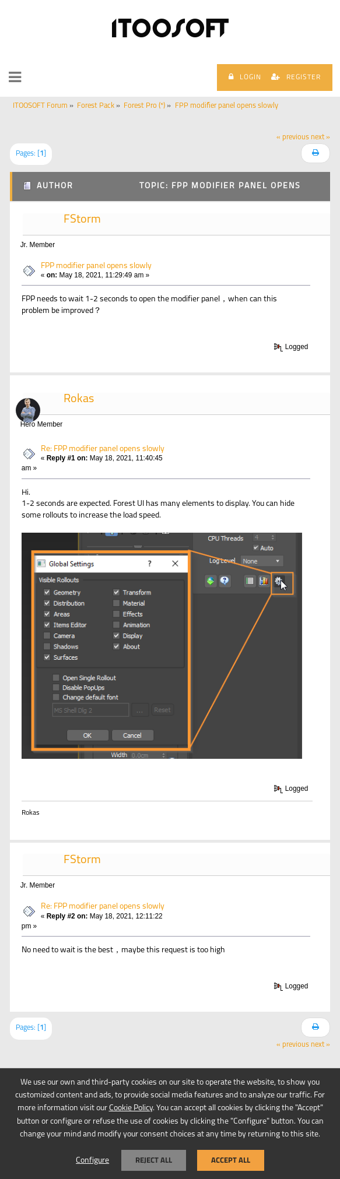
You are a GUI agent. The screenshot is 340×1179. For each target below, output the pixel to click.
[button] (15, 77)
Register (296, 77)
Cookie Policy (131, 1108)
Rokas (79, 399)
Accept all (230, 1160)
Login (245, 77)
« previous (292, 137)
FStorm (82, 220)
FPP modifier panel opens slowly (96, 266)
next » (320, 137)
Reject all (153, 1160)
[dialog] (170, 1123)
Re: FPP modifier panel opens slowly (102, 449)
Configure (92, 1160)
